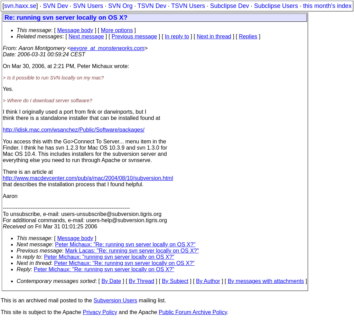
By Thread (142, 281)
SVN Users (88, 5)
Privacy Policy (100, 312)
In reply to (177, 36)
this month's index (327, 5)
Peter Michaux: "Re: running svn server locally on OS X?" (125, 244)
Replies (248, 36)
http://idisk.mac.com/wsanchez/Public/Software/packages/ (74, 130)
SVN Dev (55, 5)
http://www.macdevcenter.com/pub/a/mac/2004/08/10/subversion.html (88, 178)
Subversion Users (115, 300)
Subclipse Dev (229, 5)
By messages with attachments (266, 281)
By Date (111, 281)
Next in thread (214, 36)
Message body (75, 30)
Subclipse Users (276, 5)
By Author (208, 281)
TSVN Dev (152, 5)
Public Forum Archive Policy (193, 312)
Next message (86, 36)
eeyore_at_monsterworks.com (107, 48)
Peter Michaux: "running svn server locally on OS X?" (109, 257)
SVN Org (120, 5)
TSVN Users (188, 5)
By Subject (175, 281)
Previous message (134, 36)
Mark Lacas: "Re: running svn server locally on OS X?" (132, 251)
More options (117, 30)
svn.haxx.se (20, 5)
